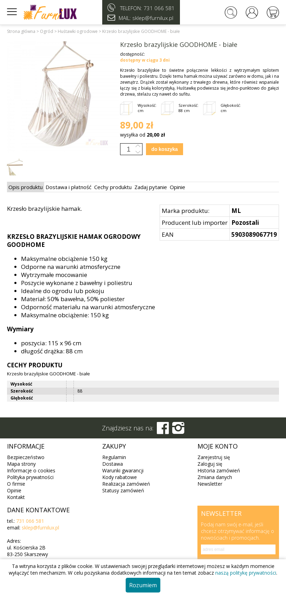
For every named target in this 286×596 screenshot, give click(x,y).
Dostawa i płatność (68, 186)
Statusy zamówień (123, 490)
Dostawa (112, 463)
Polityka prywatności (30, 477)
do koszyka (164, 149)
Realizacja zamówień (126, 483)
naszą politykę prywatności (245, 572)
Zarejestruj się (213, 457)
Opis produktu (25, 186)
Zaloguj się (209, 463)
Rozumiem (143, 585)
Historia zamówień (218, 470)
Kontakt (16, 497)
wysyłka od (142, 134)
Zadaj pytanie (150, 186)
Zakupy (114, 446)
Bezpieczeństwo (25, 457)
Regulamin (114, 457)
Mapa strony (21, 463)
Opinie (177, 186)
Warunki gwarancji (123, 470)
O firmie (16, 483)
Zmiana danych (214, 477)
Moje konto (217, 446)
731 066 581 (159, 8)
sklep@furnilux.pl (40, 527)
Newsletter (209, 483)
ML (236, 211)
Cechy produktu (113, 186)
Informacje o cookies (31, 470)
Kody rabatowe (119, 477)
